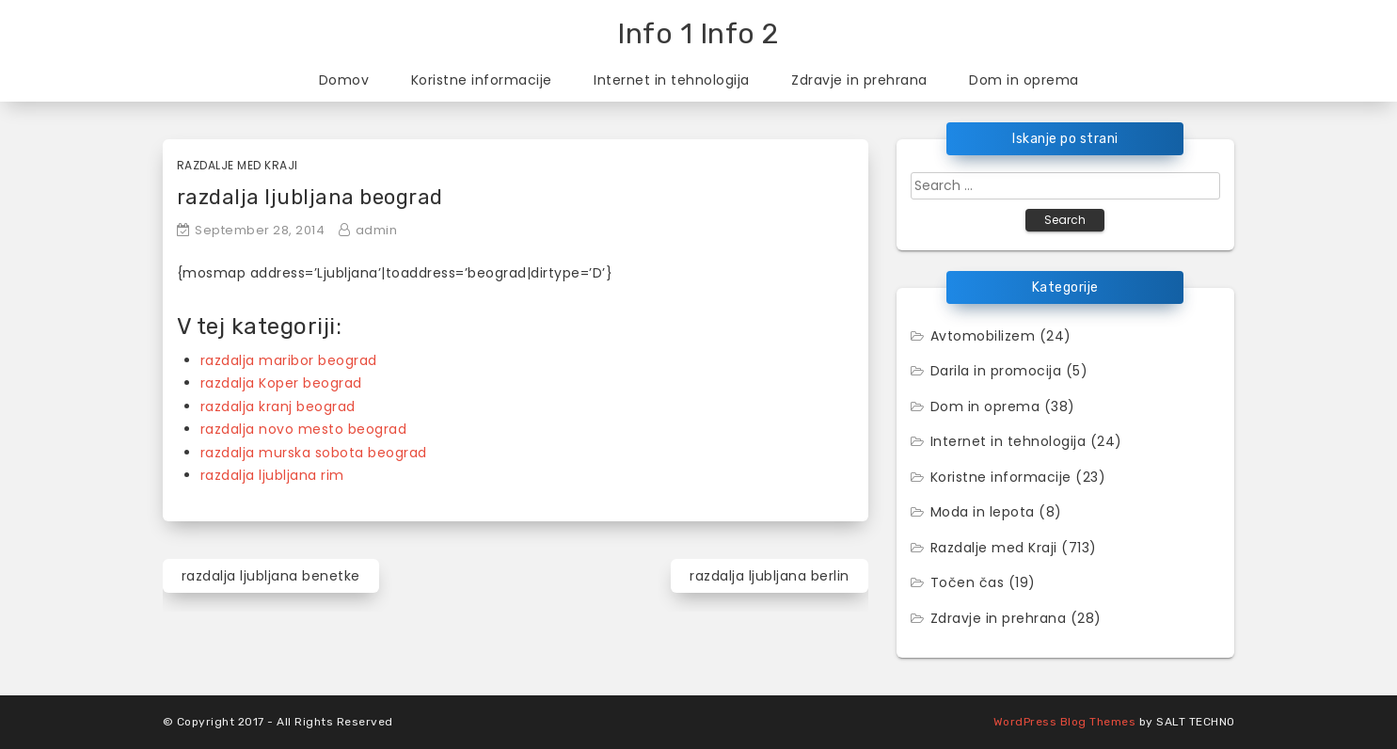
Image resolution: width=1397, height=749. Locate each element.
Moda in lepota (982, 511)
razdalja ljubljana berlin (769, 575)
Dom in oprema (1024, 80)
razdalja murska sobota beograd (313, 452)
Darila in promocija (996, 370)
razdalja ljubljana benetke (271, 575)
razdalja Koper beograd (281, 383)
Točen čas (967, 582)
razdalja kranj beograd (278, 406)
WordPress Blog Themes (1064, 721)
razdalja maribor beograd (288, 360)
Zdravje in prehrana (859, 80)
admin (377, 230)
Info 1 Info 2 (698, 34)
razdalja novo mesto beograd (303, 429)
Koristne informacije (481, 80)
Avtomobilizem (983, 336)
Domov (344, 80)
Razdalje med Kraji (237, 165)
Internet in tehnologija (672, 80)
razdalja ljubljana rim (272, 475)
